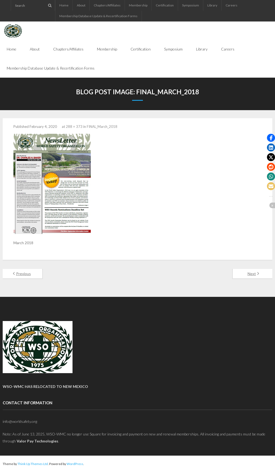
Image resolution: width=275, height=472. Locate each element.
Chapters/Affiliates (107, 5)
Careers (231, 5)
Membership (138, 5)
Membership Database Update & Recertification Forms (98, 16)
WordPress (75, 464)
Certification (165, 5)
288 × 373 (74, 126)
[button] (271, 138)
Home (63, 5)
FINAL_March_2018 (102, 126)
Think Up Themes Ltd (32, 464)
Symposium (190, 5)
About (81, 5)
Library (212, 5)
